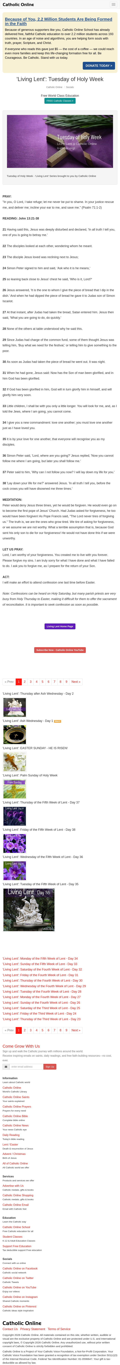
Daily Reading (11, 1135)
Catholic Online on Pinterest (19, 1306)
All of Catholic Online (15, 1163)
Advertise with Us (13, 1185)
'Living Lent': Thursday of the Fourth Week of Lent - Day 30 (42, 980)
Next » (75, 681)
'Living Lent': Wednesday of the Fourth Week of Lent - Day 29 (44, 986)
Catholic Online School (16, 1227)
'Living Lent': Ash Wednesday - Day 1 (28, 721)
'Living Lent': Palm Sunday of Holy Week (30, 775)
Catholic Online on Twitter (18, 1278)
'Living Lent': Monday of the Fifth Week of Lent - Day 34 (40, 958)
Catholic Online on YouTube (19, 1287)
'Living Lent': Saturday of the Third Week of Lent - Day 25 (41, 1008)
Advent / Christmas (14, 1154)
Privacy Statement (32, 1329)
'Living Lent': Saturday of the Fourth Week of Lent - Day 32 (42, 969)
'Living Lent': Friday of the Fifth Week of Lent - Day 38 (39, 829)
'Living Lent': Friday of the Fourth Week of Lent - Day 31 (40, 975)
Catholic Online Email (16, 1204)
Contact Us (10, 1329)
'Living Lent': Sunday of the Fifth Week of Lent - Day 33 (40, 964)
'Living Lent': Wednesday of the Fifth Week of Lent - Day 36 (43, 857)
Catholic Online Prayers (17, 1106)
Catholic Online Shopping (18, 1195)
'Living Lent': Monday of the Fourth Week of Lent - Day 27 (42, 997)
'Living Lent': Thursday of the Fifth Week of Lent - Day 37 (41, 802)
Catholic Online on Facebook (20, 1268)
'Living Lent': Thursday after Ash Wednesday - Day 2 (38, 693)
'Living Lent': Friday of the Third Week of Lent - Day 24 (39, 1013)
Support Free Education (17, 1246)
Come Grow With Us (21, 1046)
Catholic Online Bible (15, 1116)
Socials (70, 87)
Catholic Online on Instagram (20, 1297)
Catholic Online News (16, 1125)
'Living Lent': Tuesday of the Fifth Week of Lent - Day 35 (40, 884)
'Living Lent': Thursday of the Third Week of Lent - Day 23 (42, 1019)
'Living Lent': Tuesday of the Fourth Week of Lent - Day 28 (42, 991)
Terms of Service (59, 1329)
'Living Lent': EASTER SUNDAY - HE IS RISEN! (35, 748)
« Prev (9, 681)
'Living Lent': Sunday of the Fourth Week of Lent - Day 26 (41, 1002)
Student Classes (12, 1236)
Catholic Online (54, 87)
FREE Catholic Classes (60, 100)
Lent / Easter (10, 1144)
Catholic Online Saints (16, 1097)
